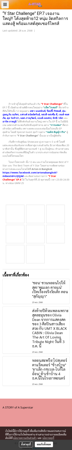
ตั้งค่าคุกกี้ (26, 444)
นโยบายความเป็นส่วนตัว (25, 437)
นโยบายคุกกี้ (48, 437)
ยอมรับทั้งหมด (44, 444)
